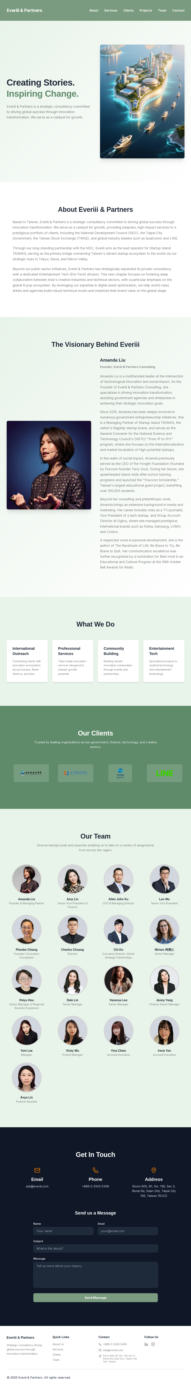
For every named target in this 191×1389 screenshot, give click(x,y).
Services (110, 10)
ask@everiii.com (113, 1350)
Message (39, 1258)
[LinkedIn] (146, 1344)
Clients (128, 10)
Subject (38, 1241)
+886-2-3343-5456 (115, 1344)
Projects (146, 10)
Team (162, 10)
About (93, 10)
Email (101, 1223)
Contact (178, 10)
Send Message (96, 1298)
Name (37, 1223)
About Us (58, 1344)
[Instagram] (153, 1344)
